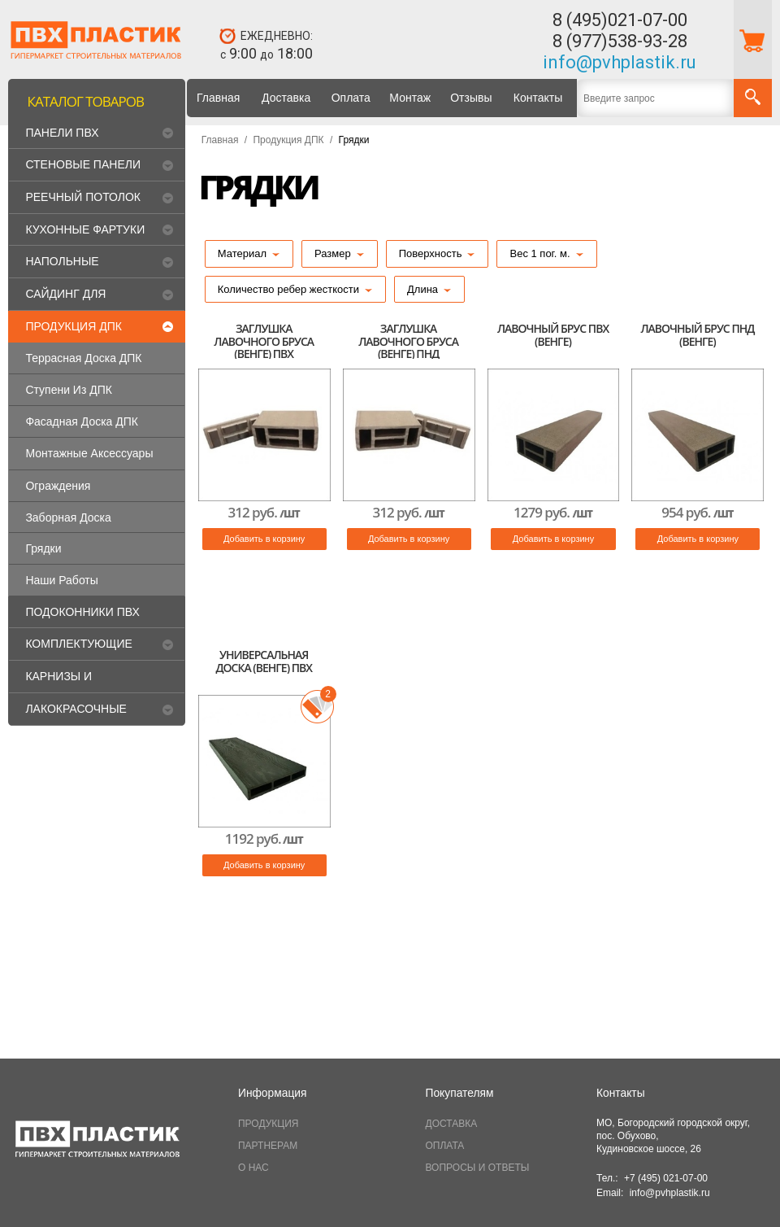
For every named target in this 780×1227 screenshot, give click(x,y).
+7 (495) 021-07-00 (666, 1178)
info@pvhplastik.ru (619, 62)
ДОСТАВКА (452, 1123)
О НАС (253, 1167)
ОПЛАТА (445, 1145)
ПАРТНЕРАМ (267, 1145)
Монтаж (410, 97)
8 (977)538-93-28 (619, 41)
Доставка (286, 97)
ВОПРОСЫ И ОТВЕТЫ (478, 1167)
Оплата (351, 97)
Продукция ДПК (288, 140)
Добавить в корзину (264, 539)
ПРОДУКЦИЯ (268, 1123)
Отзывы (471, 97)
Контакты (538, 97)
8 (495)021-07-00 (619, 20)
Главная (218, 97)
